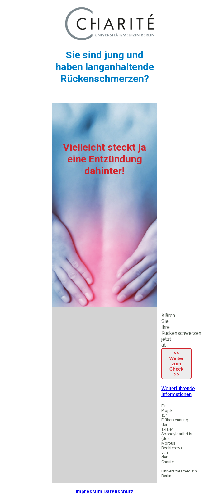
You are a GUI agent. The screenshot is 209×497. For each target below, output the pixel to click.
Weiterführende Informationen (178, 391)
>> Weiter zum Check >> (176, 363)
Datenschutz (118, 492)
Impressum (89, 492)
